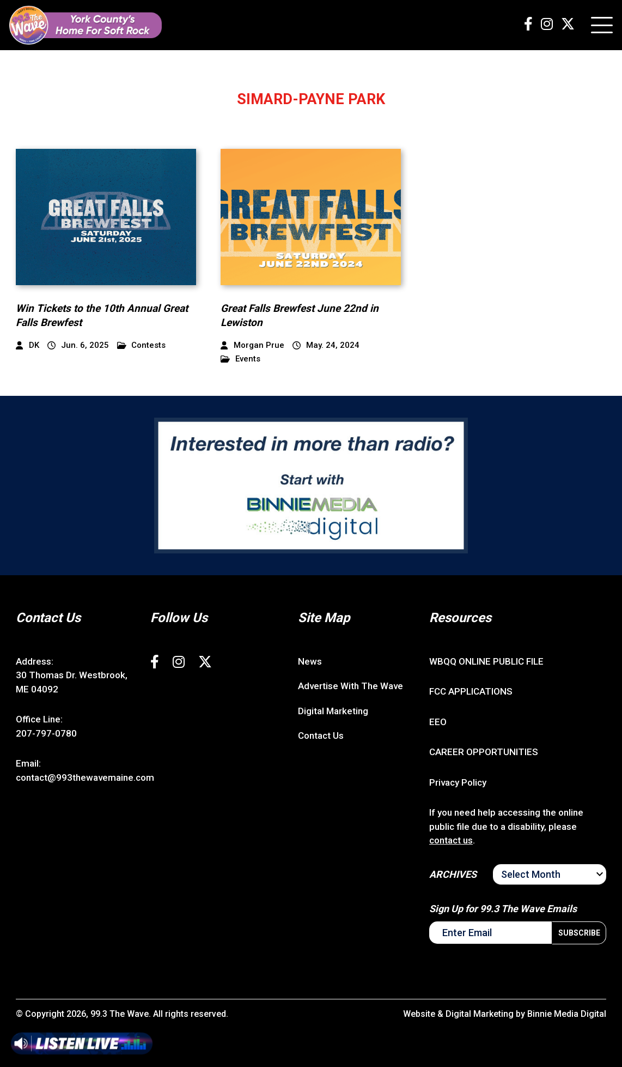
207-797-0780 (46, 733)
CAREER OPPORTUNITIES (483, 751)
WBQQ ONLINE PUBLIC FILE (486, 661)
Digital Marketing (333, 711)
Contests (141, 345)
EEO (438, 721)
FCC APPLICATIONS (471, 691)
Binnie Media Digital (566, 1014)
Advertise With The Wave (350, 685)
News (310, 661)
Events (240, 359)
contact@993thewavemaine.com (85, 777)
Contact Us (321, 735)
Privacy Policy (457, 782)
